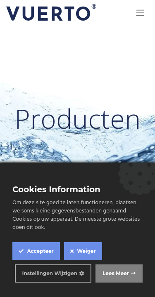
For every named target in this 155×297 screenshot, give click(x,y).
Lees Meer (116, 273)
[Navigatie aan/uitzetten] (140, 12)
